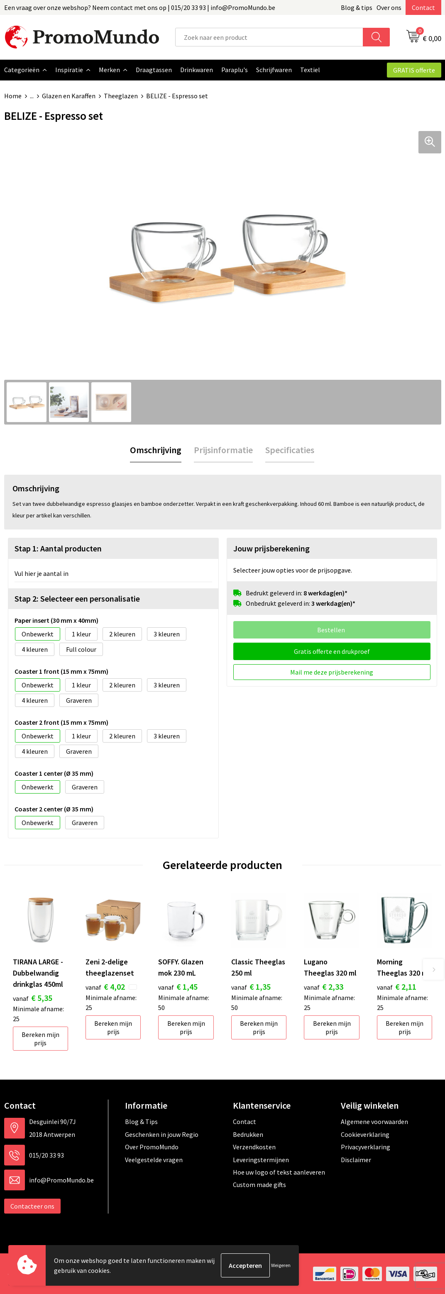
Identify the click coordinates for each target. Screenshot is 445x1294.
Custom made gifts (259, 1184)
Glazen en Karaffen (68, 96)
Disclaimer (356, 1159)
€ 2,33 (323, 986)
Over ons (389, 7)
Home (13, 96)
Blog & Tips (141, 1121)
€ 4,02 (105, 986)
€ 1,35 (251, 986)
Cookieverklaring (365, 1134)
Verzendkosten (254, 1146)
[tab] (155, 449)
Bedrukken (248, 1134)
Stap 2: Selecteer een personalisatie (77, 598)
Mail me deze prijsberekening (331, 672)
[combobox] (269, 37)
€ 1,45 (178, 986)
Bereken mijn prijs (40, 1038)
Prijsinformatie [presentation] (223, 449)
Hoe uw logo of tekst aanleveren (279, 1172)
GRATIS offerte (414, 70)
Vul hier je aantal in (41, 573)
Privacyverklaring (365, 1146)
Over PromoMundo (151, 1146)
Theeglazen (121, 96)
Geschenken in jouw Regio (161, 1134)
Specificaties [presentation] (289, 449)
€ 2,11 (396, 986)
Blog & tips (356, 7)
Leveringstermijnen (261, 1159)
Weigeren (281, 1265)
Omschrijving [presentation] (155, 449)
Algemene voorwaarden (374, 1121)
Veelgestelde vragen (154, 1159)
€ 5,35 (32, 997)
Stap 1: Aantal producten (58, 548)
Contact (423, 7)
